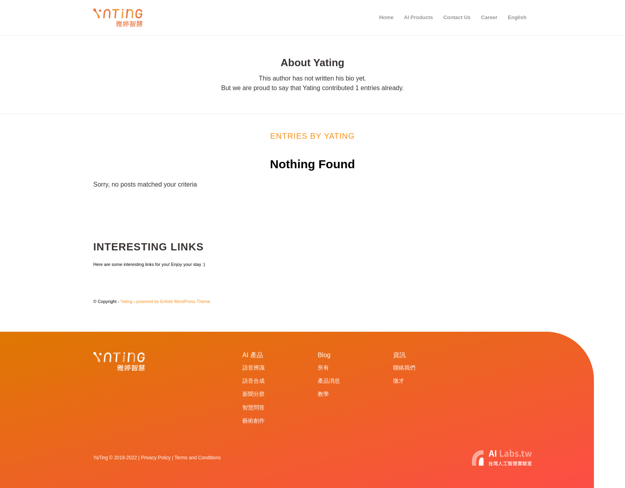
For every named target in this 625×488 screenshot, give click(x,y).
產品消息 (329, 381)
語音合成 (253, 381)
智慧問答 (253, 407)
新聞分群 (253, 394)
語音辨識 (253, 367)
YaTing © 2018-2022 (115, 457)
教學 (323, 394)
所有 (323, 367)
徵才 (398, 381)
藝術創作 (253, 420)
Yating (126, 301)
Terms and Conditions (198, 457)
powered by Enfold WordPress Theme (173, 301)
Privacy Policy (156, 457)
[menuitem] (386, 17)
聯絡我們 (404, 367)
